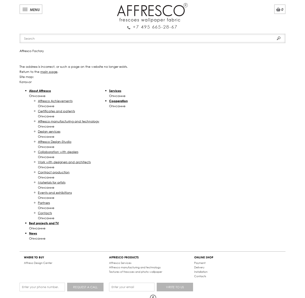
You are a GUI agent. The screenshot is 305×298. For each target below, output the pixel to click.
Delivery (199, 267)
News (33, 233)
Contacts (45, 213)
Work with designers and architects (64, 162)
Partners (44, 203)
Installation (200, 272)
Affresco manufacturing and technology (68, 121)
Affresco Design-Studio (54, 141)
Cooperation (118, 101)
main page (48, 72)
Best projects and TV (44, 223)
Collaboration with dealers (58, 152)
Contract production (54, 172)
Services (115, 91)
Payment (199, 263)
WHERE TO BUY (34, 257)
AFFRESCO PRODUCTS (124, 257)
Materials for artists (51, 182)
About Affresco (40, 91)
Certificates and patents (56, 111)
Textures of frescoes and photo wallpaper (135, 272)
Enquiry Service (152, 25)
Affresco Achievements (55, 101)
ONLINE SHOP (203, 257)
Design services (49, 131)
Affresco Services (120, 263)
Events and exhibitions (55, 192)
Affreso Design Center (38, 263)
